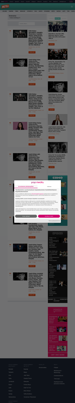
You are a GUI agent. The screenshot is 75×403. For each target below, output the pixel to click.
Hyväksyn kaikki (49, 216)
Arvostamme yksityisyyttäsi (26, 186)
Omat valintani (26, 216)
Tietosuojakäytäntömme (54, 220)
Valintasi (49, 186)
